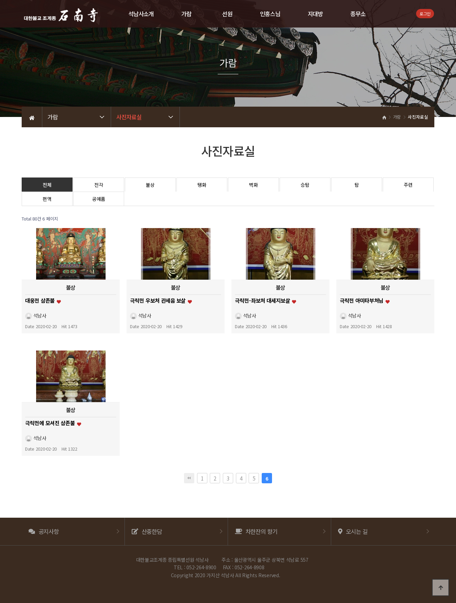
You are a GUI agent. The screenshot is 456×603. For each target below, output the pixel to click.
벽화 (253, 184)
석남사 (35, 315)
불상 (150, 184)
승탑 (305, 184)
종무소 (358, 14)
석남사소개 (141, 14)
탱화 (201, 184)
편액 (47, 198)
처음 (189, 478)
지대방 (315, 14)
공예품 (98, 198)
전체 (47, 184)
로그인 (425, 14)
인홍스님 (270, 14)
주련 (408, 184)
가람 (186, 14)
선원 (227, 14)
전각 (98, 184)
